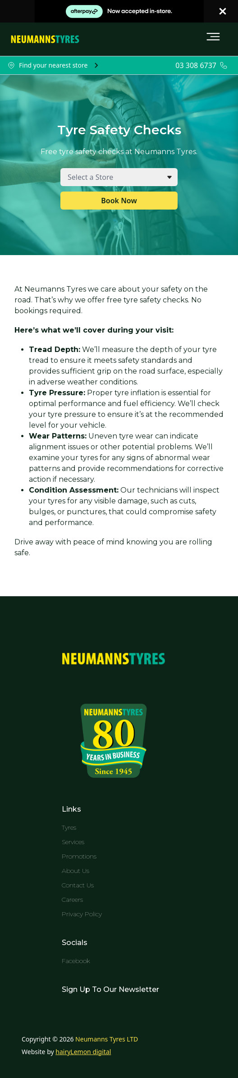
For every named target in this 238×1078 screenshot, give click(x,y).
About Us (75, 871)
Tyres (69, 827)
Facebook (76, 961)
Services (73, 842)
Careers (72, 899)
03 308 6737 (195, 65)
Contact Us (78, 885)
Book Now (119, 201)
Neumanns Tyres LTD (106, 1039)
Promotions (79, 856)
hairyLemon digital (83, 1051)
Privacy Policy (82, 914)
